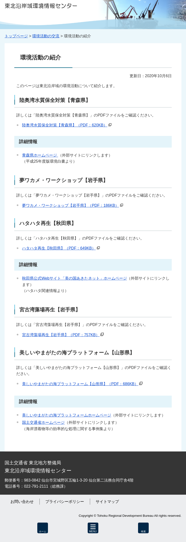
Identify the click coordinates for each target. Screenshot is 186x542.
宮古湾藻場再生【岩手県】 (61, 335)
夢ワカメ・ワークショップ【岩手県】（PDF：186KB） (70, 205)
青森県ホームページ (40, 155)
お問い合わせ (22, 502)
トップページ (16, 36)
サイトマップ (107, 502)
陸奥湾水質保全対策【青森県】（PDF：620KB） (64, 125)
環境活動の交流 (45, 36)
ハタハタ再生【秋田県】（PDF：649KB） (59, 248)
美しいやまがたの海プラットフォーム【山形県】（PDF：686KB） (80, 384)
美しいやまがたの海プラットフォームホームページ (66, 415)
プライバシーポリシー (64, 502)
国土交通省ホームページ (43, 422)
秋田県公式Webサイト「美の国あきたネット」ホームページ (74, 278)
